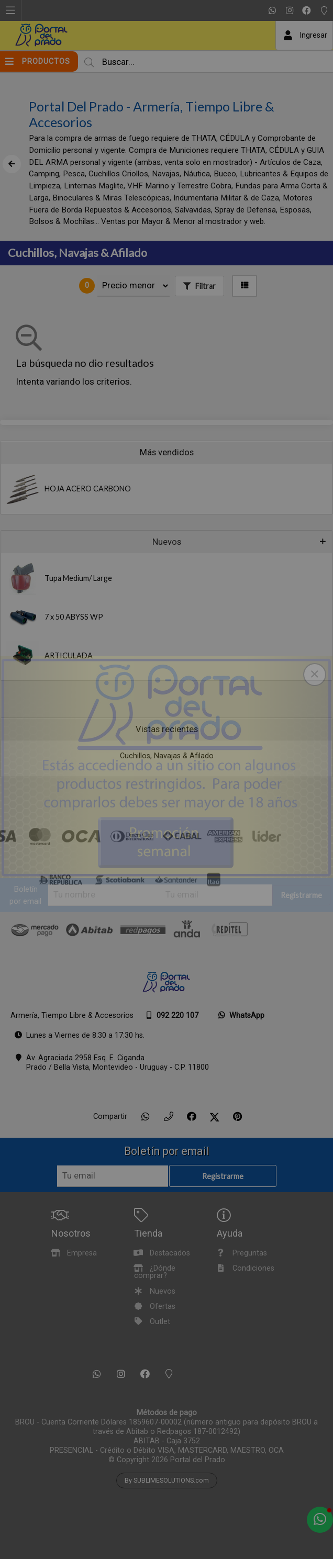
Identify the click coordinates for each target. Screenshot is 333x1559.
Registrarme (301, 895)
